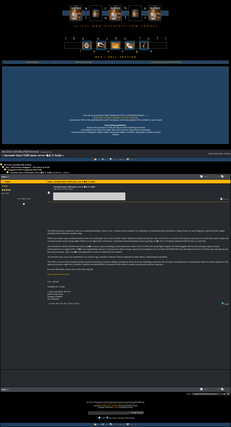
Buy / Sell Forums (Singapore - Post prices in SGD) (28, 167)
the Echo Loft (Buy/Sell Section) (18, 165)
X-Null (116, 407)
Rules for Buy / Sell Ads (83, 62)
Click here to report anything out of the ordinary (116, 117)
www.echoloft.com (32, 62)
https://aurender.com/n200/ (58, 274)
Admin (65, 172)
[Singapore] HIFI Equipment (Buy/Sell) (25, 170)
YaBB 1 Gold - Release (110, 406)
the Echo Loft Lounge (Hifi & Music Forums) (166, 62)
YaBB (50, 152)
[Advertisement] (115, 90)
